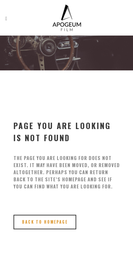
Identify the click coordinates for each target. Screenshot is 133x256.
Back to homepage (45, 222)
